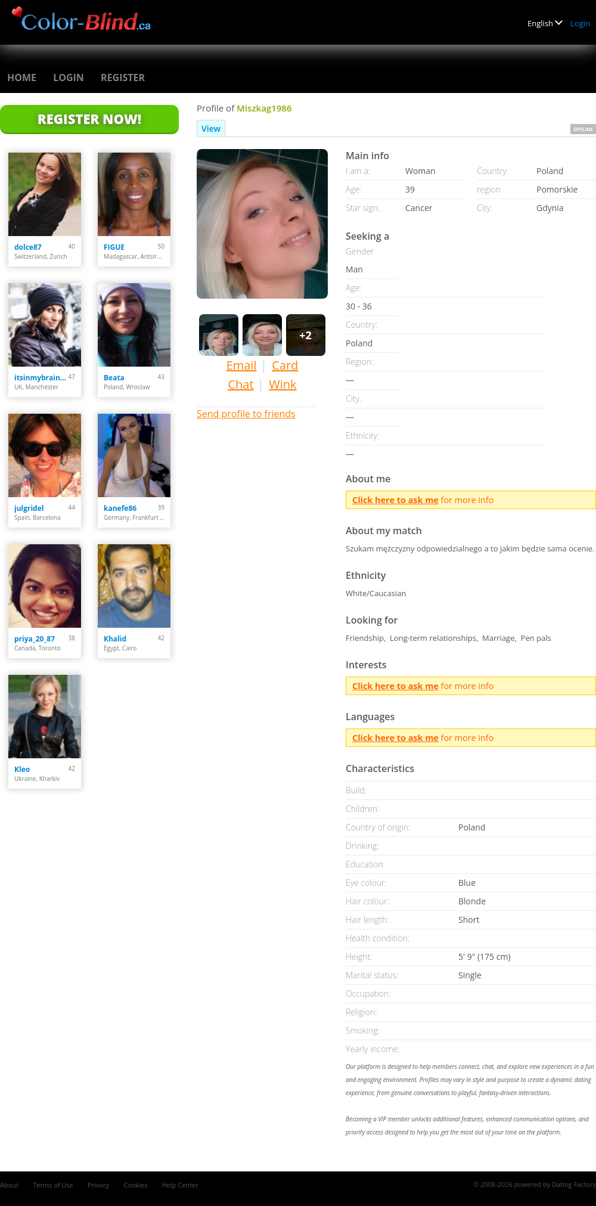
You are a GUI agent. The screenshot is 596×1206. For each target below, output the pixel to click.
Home (21, 77)
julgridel (29, 508)
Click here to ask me (395, 500)
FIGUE (114, 247)
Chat (240, 384)
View (211, 128)
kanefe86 (120, 508)
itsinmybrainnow (41, 378)
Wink (282, 384)
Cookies (135, 1184)
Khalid (115, 639)
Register (123, 77)
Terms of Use (53, 1184)
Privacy (98, 1184)
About (9, 1184)
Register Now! (89, 119)
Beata (114, 378)
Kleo (22, 769)
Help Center (180, 1184)
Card (285, 365)
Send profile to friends (246, 413)
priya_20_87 (34, 639)
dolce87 (28, 247)
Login (580, 23)
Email (241, 365)
